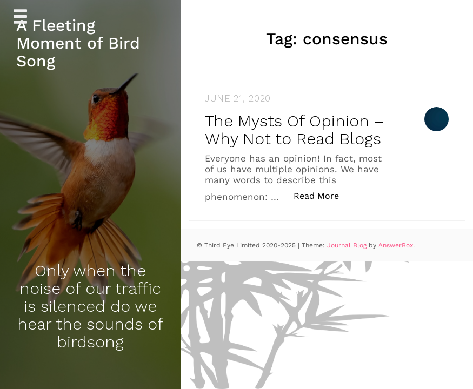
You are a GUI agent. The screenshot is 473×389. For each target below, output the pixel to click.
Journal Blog (348, 245)
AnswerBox (395, 245)
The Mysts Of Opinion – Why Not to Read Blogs (294, 129)
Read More (322, 195)
